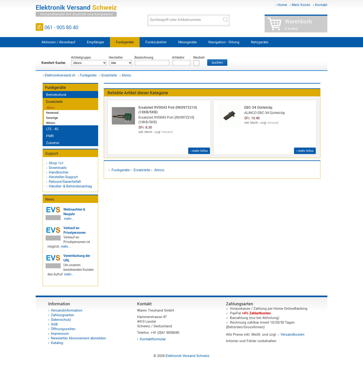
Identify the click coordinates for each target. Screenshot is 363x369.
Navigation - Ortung (223, 42)
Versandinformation (66, 310)
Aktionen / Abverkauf (58, 42)
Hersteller (116, 57)
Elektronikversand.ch (60, 75)
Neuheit (199, 57)
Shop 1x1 (56, 163)
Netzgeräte (259, 42)
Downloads (58, 167)
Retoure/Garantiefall (65, 181)
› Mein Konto (300, 4)
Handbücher (59, 172)
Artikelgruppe (81, 57)
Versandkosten (292, 334)
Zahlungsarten (62, 314)
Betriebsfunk (56, 94)
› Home (281, 4)
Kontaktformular (153, 339)
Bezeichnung (144, 57)
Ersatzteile (109, 75)
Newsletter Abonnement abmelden (78, 338)
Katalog (57, 342)
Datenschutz (61, 319)
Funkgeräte (125, 42)
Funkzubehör (156, 42)
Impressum (60, 333)
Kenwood (52, 112)
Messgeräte (187, 42)
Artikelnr (178, 57)
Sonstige (52, 118)
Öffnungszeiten (63, 328)
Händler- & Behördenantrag (70, 186)
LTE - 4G (52, 128)
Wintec (50, 123)
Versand (167, 132)
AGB (54, 324)
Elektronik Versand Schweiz (188, 355)
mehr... (69, 218)
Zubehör (52, 142)
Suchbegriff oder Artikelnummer (175, 19)
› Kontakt (320, 4)
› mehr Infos (199, 150)
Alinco (126, 75)
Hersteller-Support (63, 176)
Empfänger (95, 42)
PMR (50, 135)
